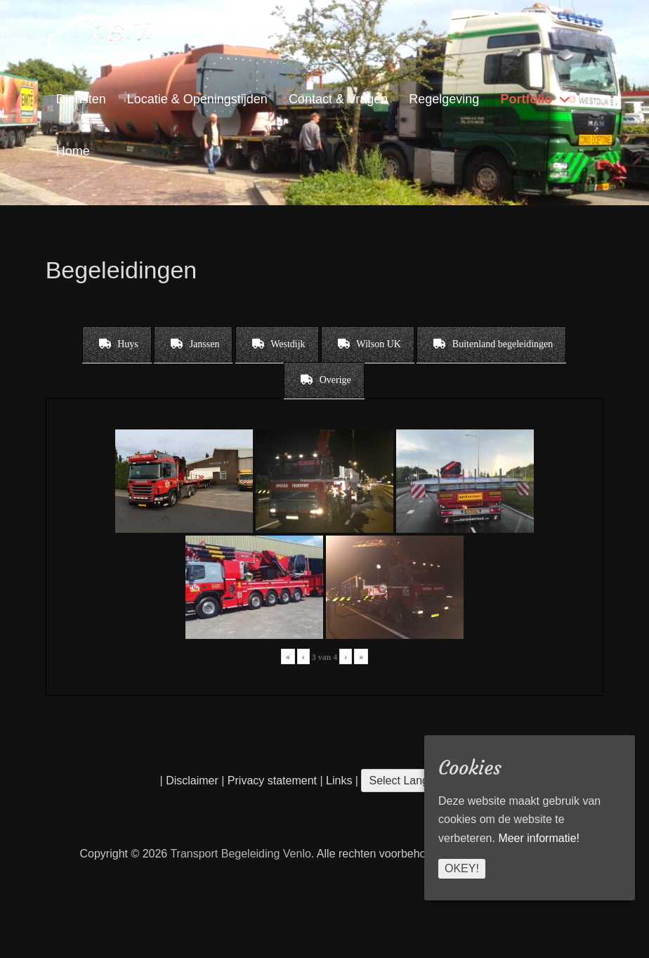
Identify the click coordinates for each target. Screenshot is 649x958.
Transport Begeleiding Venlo (240, 854)
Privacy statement (272, 781)
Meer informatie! (538, 838)
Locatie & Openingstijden (197, 99)
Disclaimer (192, 781)
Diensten (81, 99)
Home (73, 151)
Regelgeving (444, 99)
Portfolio (526, 99)
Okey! (462, 868)
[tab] (117, 344)
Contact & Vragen (338, 99)
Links (338, 781)
